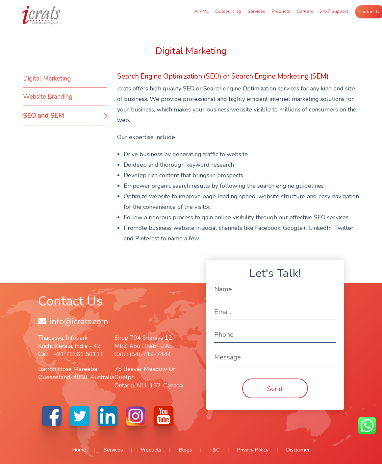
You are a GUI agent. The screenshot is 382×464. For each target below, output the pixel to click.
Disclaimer (298, 449)
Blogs (185, 449)
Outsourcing (228, 11)
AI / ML (201, 11)
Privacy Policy (252, 449)
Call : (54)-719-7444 (143, 354)
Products (281, 11)
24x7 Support (334, 11)
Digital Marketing (47, 78)
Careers (305, 11)
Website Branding (47, 96)
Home (79, 449)
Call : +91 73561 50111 (71, 354)
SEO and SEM (43, 115)
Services (256, 11)
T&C (214, 449)
